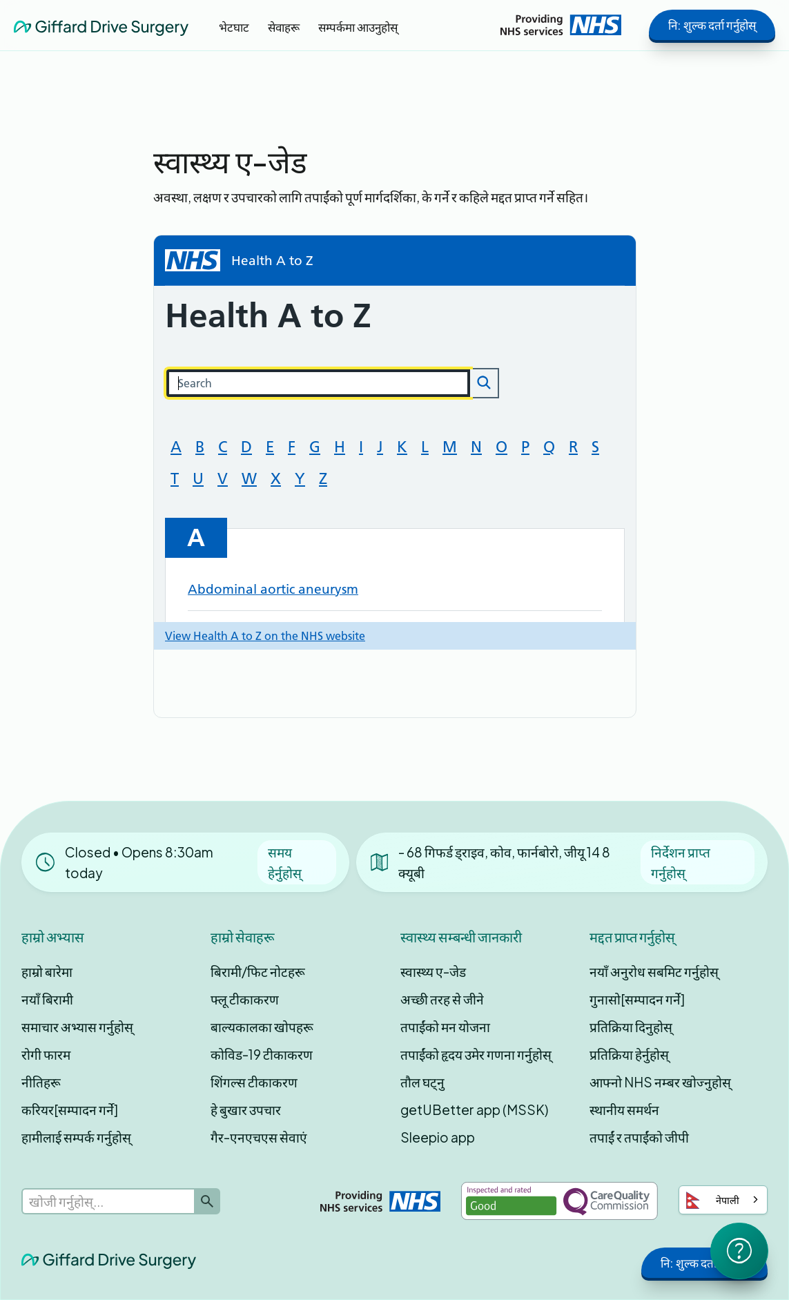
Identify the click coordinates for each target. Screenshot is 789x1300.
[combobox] (723, 1199)
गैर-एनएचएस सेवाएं (259, 1137)
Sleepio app (437, 1137)
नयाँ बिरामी (47, 999)
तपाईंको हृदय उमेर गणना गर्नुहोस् (476, 1054)
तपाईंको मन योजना (445, 1026)
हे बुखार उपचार (246, 1109)
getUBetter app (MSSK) (474, 1109)
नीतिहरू (41, 1082)
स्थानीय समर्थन (624, 1109)
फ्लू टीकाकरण (245, 999)
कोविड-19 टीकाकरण (262, 1054)
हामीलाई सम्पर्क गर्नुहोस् (76, 1137)
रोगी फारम (45, 1054)
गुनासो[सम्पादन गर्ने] (637, 999)
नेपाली (712, 1200)
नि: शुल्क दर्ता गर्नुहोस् (712, 24)
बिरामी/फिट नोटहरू (258, 971)
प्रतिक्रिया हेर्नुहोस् (629, 1054)
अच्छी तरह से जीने (442, 999)
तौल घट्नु (422, 1082)
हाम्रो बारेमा (46, 971)
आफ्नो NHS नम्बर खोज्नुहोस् (660, 1082)
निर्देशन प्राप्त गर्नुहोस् (680, 862)
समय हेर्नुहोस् (285, 862)
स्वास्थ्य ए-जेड (433, 971)
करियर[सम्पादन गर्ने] (69, 1109)
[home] (101, 24)
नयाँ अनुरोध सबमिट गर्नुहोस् (654, 971)
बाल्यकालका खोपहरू (262, 1026)
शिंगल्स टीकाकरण (254, 1082)
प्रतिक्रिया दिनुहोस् (631, 1026)
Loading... (395, 442)
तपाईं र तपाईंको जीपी (639, 1137)
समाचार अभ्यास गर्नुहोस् (77, 1026)
